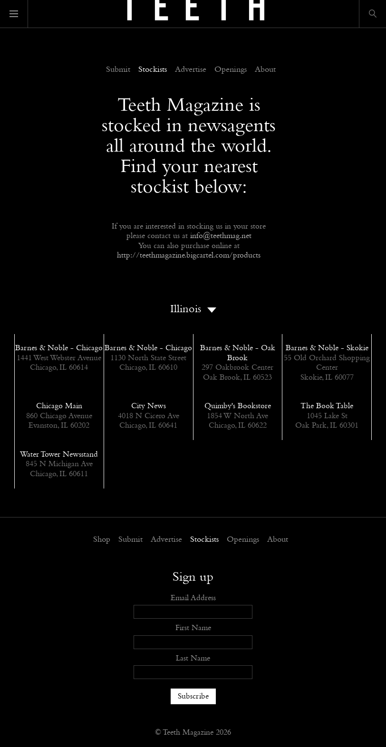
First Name (193, 628)
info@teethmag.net (220, 236)
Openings (230, 70)
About (265, 70)
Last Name (193, 658)
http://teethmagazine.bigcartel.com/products (189, 255)
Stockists (152, 70)
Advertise (190, 70)
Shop (101, 540)
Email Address (193, 598)
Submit (118, 70)
